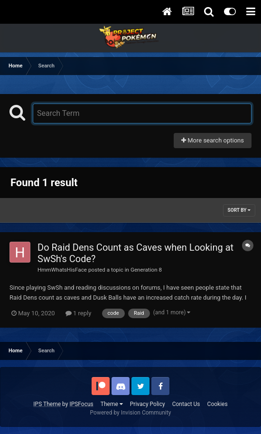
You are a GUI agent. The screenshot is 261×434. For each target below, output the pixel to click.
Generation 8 (146, 269)
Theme (112, 404)
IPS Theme (47, 404)
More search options (212, 140)
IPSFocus (81, 404)
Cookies (217, 404)
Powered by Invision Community (130, 412)
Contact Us (186, 404)
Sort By (239, 210)
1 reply (78, 313)
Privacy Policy (147, 404)
